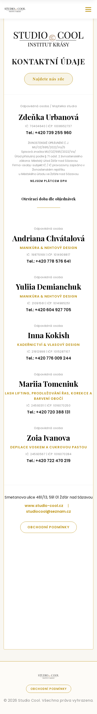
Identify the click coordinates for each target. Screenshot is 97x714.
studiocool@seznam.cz (48, 511)
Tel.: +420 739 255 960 (48, 133)
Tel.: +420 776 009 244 (48, 358)
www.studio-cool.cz (44, 505)
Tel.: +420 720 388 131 (48, 412)
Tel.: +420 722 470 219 (48, 460)
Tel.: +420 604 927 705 (48, 310)
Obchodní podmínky (48, 527)
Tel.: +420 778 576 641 (49, 261)
